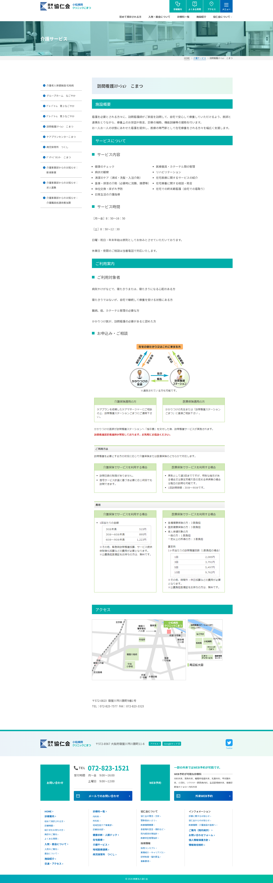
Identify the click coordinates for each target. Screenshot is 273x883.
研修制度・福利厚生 (150, 856)
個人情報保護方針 (198, 840)
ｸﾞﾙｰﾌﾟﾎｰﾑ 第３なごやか (60, 116)
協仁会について (221, 16)
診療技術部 (98, 829)
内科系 (96, 816)
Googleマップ (170, 743)
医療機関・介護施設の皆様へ (202, 824)
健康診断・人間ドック (105, 835)
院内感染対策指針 (149, 833)
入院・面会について (159, 16)
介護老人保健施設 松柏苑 (60, 85)
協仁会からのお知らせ (199, 820)
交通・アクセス (53, 863)
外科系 (96, 820)
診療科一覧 (183, 16)
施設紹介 (201, 16)
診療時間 (49, 825)
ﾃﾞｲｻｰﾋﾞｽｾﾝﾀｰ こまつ (58, 157)
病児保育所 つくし (57, 147)
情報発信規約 (196, 844)
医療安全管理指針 (149, 837)
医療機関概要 (147, 824)
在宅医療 (98, 839)
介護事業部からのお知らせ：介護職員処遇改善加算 (62, 200)
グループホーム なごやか (61, 95)
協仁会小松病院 (65, 6)
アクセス (154, 743)
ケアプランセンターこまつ (61, 136)
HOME (187, 58)
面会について (51, 853)
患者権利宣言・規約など (152, 829)
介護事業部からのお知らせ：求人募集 (62, 185)
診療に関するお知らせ (199, 815)
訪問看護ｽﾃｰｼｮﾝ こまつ (59, 126)
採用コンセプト (148, 847)
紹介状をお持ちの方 (54, 829)
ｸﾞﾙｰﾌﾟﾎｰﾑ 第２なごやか (60, 106)
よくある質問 (51, 838)
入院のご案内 (51, 849)
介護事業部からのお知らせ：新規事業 (62, 170)
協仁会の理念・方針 (150, 815)
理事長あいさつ (148, 820)
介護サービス (199, 58)
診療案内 (49, 816)
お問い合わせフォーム (201, 835)
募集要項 (145, 861)
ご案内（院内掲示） (200, 830)
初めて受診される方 (130, 16)
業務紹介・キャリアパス (152, 852)
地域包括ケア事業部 (102, 825)
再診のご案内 (51, 834)
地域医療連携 (100, 849)
